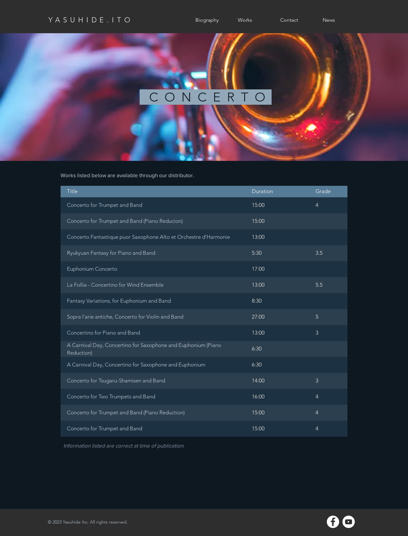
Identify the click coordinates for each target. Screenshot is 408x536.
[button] (254, 20)
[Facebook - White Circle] (333, 522)
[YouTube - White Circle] (348, 522)
